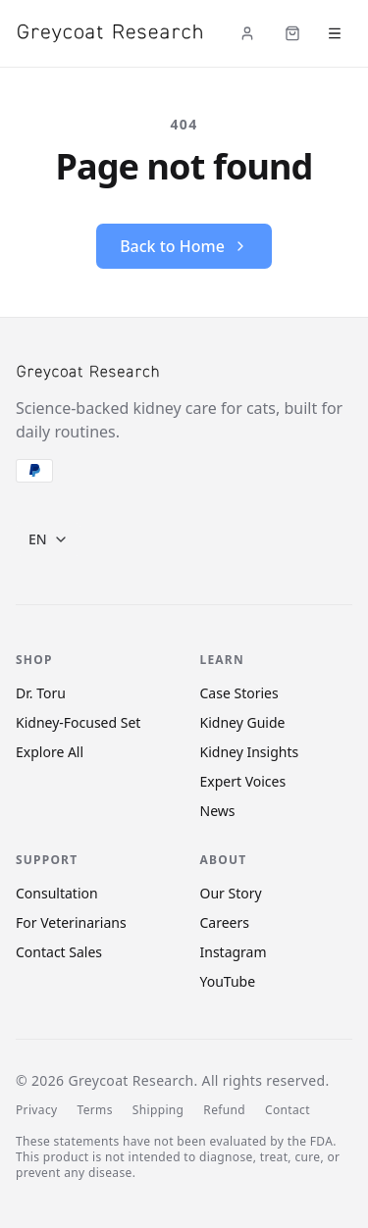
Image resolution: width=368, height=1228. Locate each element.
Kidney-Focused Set (78, 722)
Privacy (36, 1110)
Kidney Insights (249, 751)
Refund (224, 1110)
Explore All (49, 751)
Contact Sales (59, 952)
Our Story (231, 893)
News (218, 810)
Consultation (57, 893)
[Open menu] (334, 33)
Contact (287, 1110)
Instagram (233, 952)
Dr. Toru (41, 693)
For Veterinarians (71, 922)
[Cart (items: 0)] (292, 33)
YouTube (228, 981)
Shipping (158, 1110)
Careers (224, 922)
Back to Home (184, 246)
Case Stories (239, 693)
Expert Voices (243, 781)
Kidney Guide (243, 722)
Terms (94, 1110)
